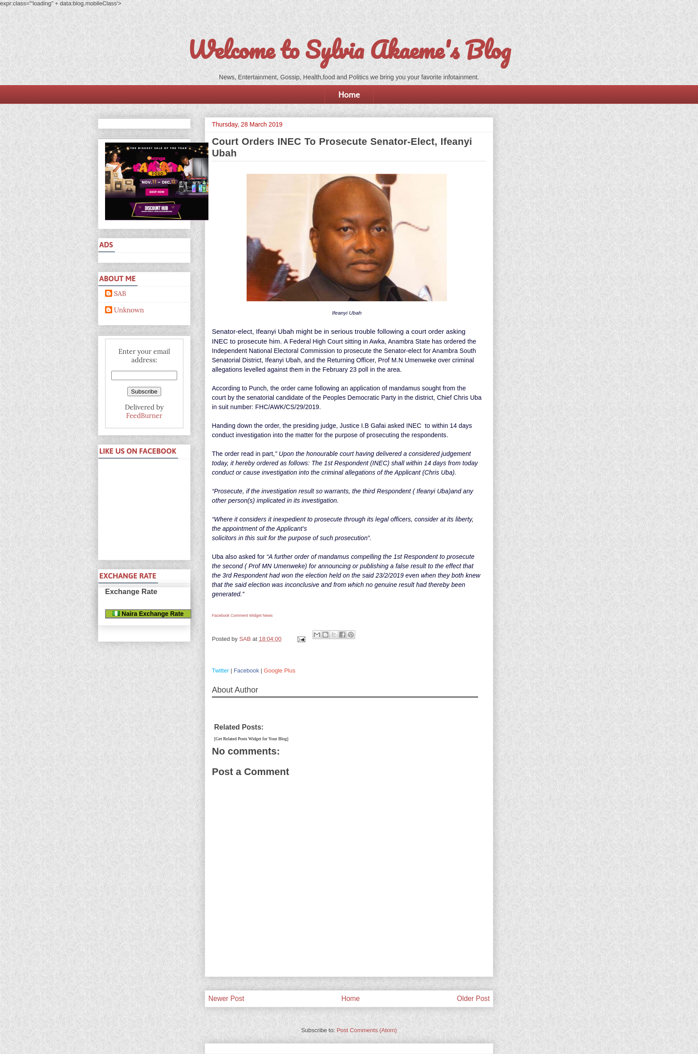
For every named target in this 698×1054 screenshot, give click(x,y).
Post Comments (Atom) (367, 1030)
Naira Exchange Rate (148, 613)
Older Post (473, 998)
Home (349, 94)
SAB (120, 294)
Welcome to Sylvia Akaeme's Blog (349, 49)
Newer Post (226, 998)
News (268, 615)
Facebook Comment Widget (237, 615)
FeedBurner (144, 415)
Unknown (129, 310)
